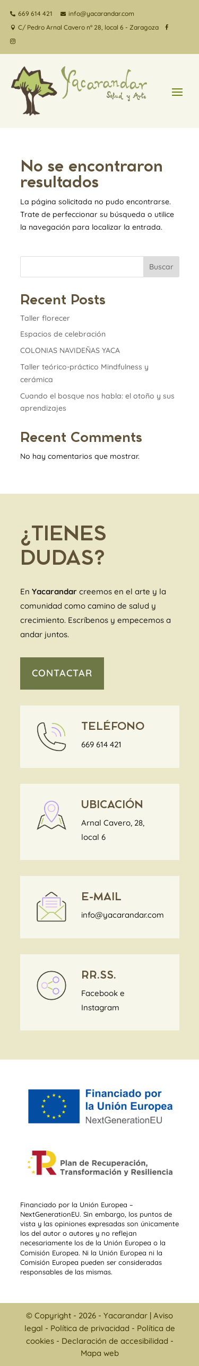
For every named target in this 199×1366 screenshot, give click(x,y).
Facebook (99, 993)
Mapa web (100, 1353)
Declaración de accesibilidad (115, 1341)
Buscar (161, 267)
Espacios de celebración (63, 334)
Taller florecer (45, 318)
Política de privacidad (89, 1328)
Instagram (100, 1007)
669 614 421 (101, 744)
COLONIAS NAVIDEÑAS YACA (70, 350)
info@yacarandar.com (122, 915)
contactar (62, 673)
